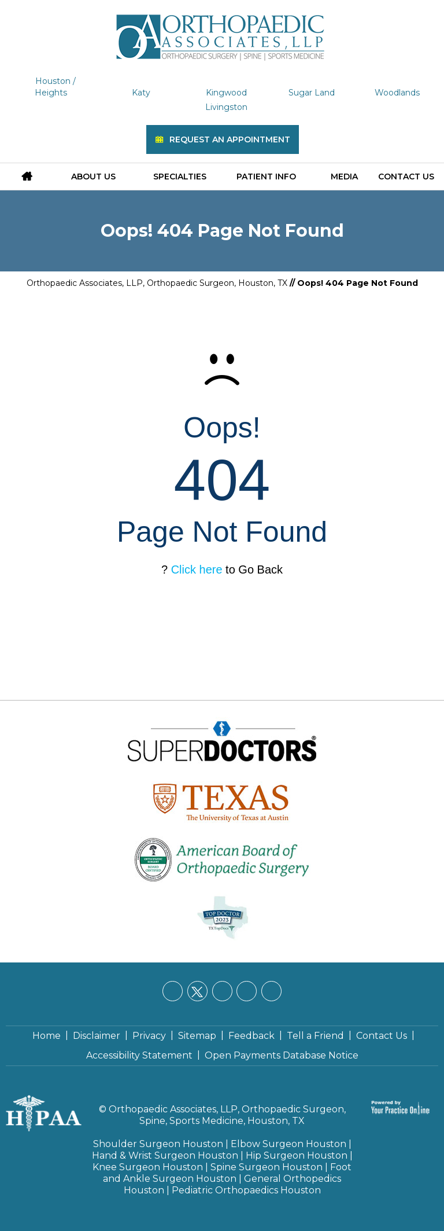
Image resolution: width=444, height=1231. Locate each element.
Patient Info (266, 176)
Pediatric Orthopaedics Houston (246, 1190)
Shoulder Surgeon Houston (158, 1143)
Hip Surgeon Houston (296, 1155)
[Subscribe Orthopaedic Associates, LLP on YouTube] (271, 991)
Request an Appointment (229, 139)
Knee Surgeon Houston (147, 1167)
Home (46, 1035)
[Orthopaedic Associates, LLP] (222, 32)
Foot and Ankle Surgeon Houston (227, 1173)
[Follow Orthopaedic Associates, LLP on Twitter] (197, 991)
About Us (93, 176)
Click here (197, 569)
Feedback (251, 1035)
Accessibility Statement (139, 1055)
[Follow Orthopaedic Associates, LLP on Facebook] (172, 991)
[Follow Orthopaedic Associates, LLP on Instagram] (246, 991)
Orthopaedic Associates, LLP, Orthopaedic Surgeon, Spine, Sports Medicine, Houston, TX (227, 1115)
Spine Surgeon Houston (266, 1167)
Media (344, 176)
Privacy (149, 1035)
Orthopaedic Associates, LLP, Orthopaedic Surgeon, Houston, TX (157, 283)
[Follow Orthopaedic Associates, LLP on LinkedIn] (222, 991)
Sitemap (197, 1035)
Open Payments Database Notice (281, 1055)
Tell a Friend (315, 1035)
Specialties (179, 176)
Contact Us (406, 176)
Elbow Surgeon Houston (288, 1143)
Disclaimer (96, 1035)
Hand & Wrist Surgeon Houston (165, 1155)
